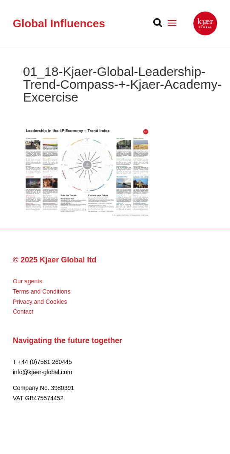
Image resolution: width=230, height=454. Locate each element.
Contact (23, 311)
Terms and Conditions (41, 291)
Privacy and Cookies (40, 301)
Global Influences (59, 23)
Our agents (27, 281)
